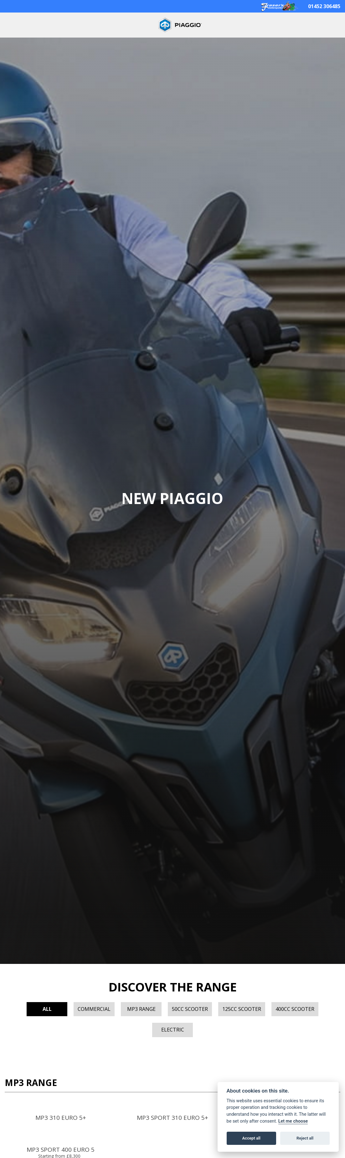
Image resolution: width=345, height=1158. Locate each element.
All (47, 1009)
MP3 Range (141, 1009)
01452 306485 (324, 6)
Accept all (251, 1138)
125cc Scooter (241, 1009)
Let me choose (293, 1121)
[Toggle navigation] (11, 25)
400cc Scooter (294, 1009)
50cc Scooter (190, 1009)
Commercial (94, 1009)
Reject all (304, 1138)
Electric (172, 1029)
